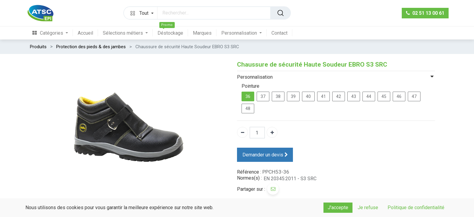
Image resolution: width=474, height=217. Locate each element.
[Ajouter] (272, 132)
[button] (140, 13)
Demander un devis (265, 154)
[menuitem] (52, 33)
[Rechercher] (280, 13)
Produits (38, 46)
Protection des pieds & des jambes (91, 46)
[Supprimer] (242, 132)
